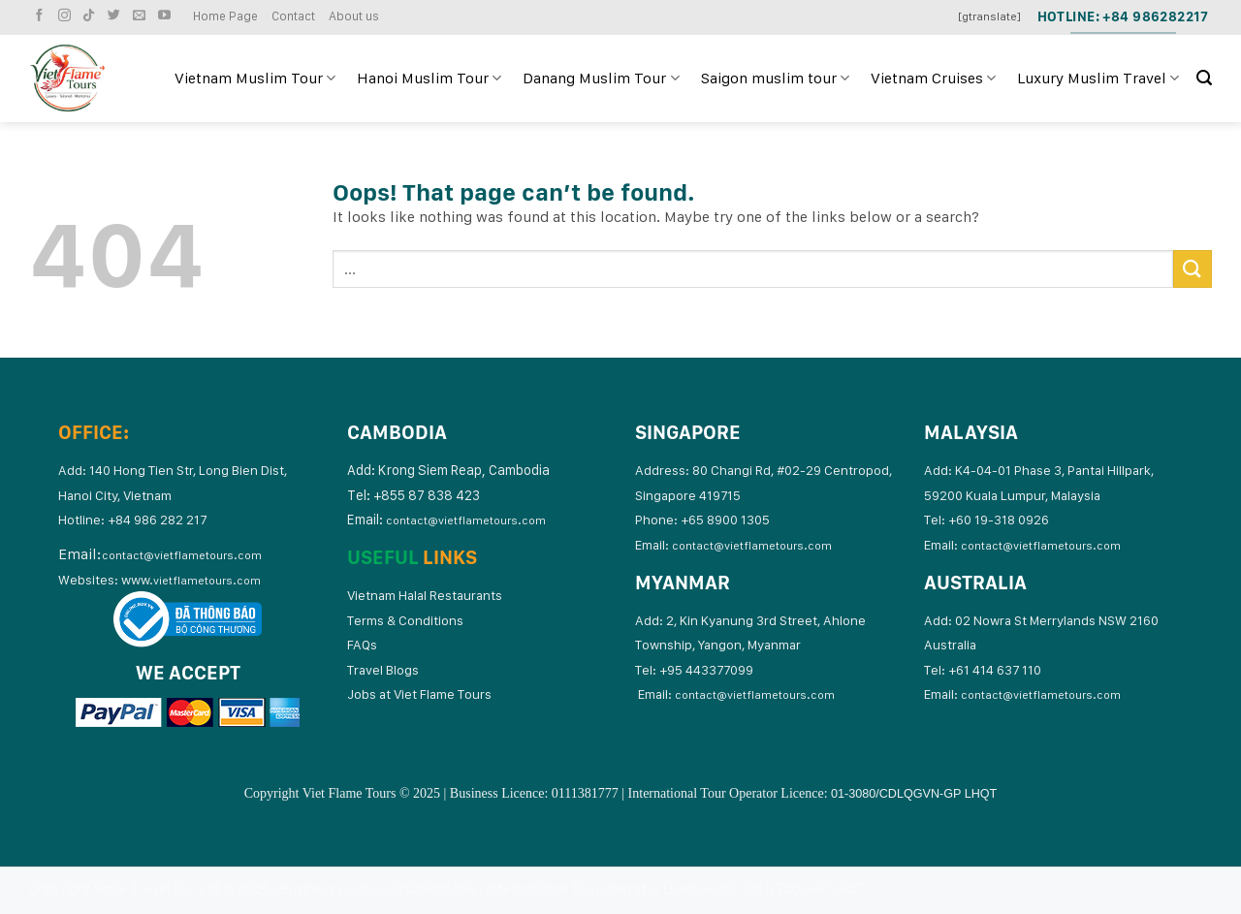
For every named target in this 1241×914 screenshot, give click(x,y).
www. (191, 579)
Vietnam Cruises (933, 78)
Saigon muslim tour (775, 78)
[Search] (1204, 78)
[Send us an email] (141, 16)
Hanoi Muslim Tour (429, 78)
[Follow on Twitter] (116, 16)
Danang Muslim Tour (601, 78)
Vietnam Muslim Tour (255, 78)
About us (354, 16)
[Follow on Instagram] (67, 16)
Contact (293, 16)
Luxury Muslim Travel (1098, 78)
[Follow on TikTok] (91, 16)
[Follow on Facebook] (41, 16)
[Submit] (1192, 269)
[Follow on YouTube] (166, 16)
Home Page (225, 16)
